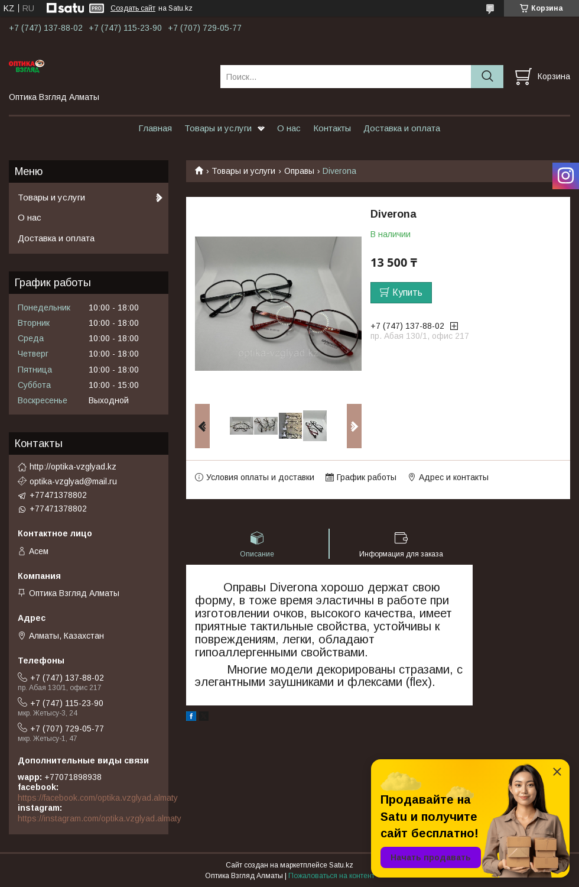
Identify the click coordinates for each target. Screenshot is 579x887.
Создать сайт (132, 8)
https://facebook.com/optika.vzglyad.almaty (98, 797)
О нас (289, 128)
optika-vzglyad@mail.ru (73, 481)
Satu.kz (341, 865)
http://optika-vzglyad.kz (73, 466)
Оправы (299, 171)
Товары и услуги (218, 128)
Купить (407, 292)
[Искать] (487, 76)
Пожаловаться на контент (331, 876)
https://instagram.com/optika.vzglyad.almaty (99, 818)
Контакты (332, 128)
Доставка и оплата (401, 128)
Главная (155, 128)
